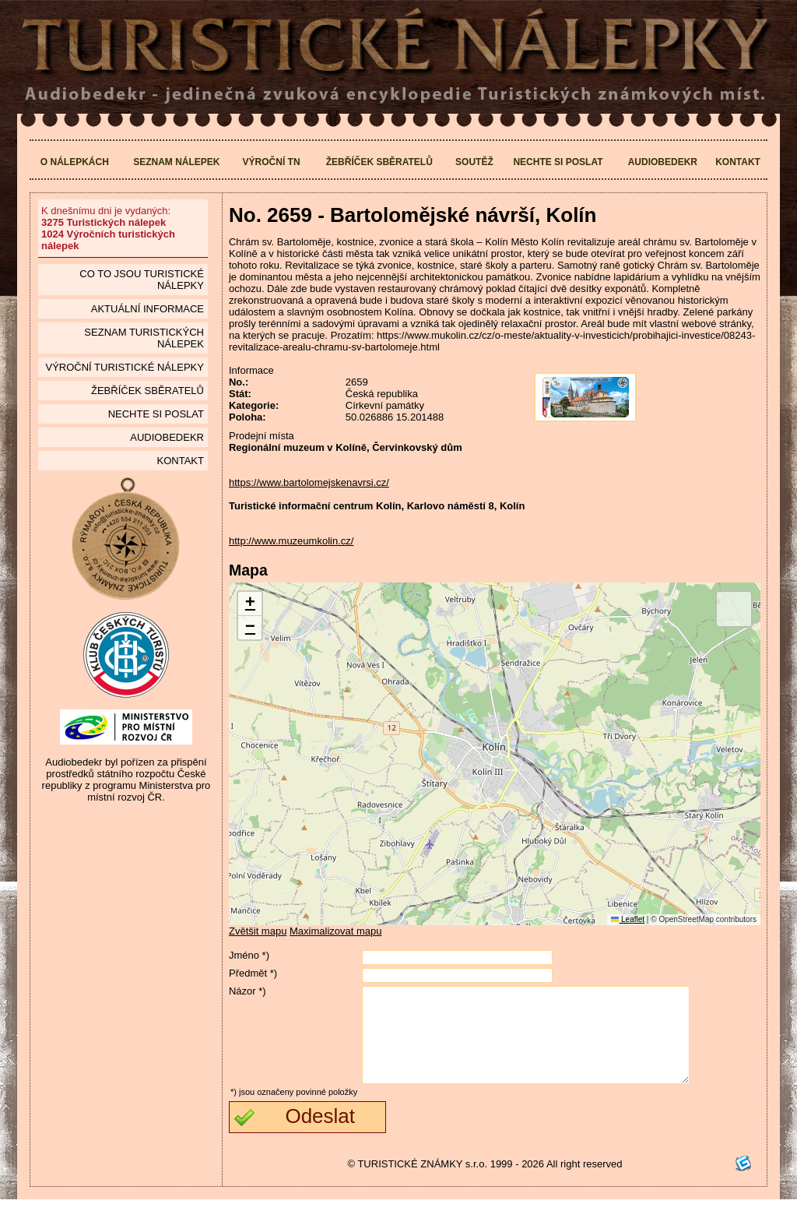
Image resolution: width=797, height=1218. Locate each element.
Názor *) (247, 991)
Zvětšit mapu (257, 931)
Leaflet (627, 919)
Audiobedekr (662, 162)
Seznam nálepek (176, 162)
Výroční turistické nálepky (124, 367)
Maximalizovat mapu (336, 931)
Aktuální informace (147, 309)
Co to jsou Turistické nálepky (141, 279)
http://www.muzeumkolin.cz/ (291, 541)
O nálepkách (74, 162)
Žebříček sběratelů (379, 162)
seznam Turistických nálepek (144, 338)
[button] (250, 604)
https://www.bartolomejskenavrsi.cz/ (309, 482)
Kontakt (737, 162)
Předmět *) (253, 973)
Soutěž (474, 162)
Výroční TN (271, 162)
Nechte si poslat (557, 162)
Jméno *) (249, 955)
